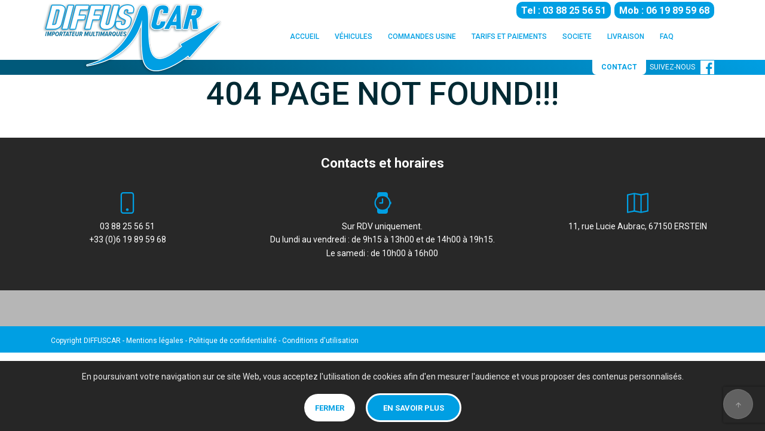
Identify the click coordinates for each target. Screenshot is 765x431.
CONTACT (619, 67)
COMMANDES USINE (422, 36)
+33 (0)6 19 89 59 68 (127, 239)
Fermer (329, 407)
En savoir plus (413, 407)
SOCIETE (577, 36)
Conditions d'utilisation (320, 340)
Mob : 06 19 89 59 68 (664, 10)
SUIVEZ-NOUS (682, 67)
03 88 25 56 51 (127, 226)
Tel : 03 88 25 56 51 (563, 10)
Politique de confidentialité (233, 340)
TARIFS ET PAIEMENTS (509, 36)
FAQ (667, 36)
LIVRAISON (625, 36)
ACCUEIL (304, 36)
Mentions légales (154, 340)
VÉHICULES (353, 36)
